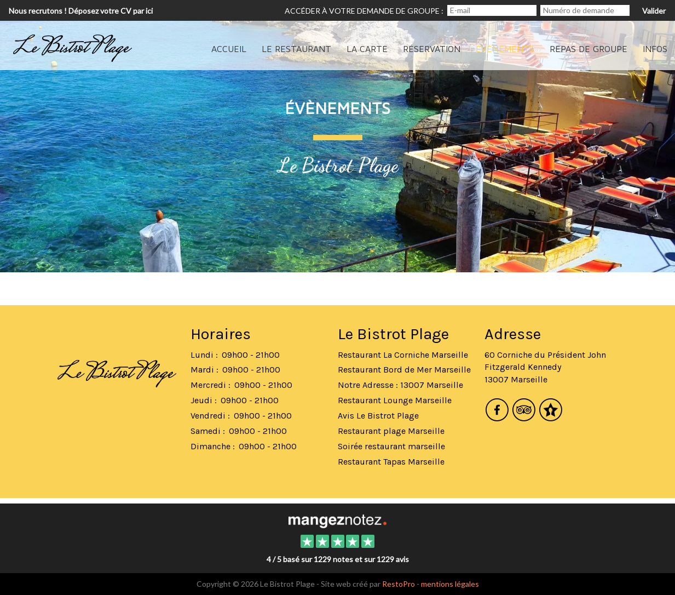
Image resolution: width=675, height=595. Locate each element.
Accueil (228, 49)
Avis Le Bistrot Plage (378, 415)
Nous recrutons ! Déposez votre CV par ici (81, 10)
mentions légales (450, 583)
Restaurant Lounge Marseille (395, 400)
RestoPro (398, 583)
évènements (505, 49)
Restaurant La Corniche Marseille (403, 355)
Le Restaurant (296, 49)
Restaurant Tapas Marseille (391, 461)
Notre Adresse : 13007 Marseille (400, 385)
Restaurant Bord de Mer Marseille (404, 369)
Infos (655, 49)
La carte (367, 49)
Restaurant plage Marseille (391, 431)
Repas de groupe (588, 49)
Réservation (431, 49)
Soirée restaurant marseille (391, 446)
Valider (654, 10)
